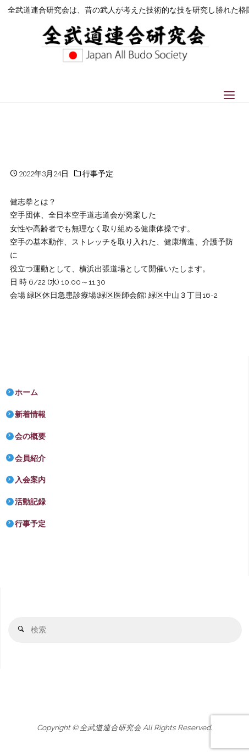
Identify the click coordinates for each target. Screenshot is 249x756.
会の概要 (30, 436)
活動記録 (30, 501)
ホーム (26, 392)
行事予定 (97, 173)
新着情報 (30, 414)
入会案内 (30, 479)
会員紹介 (30, 458)
